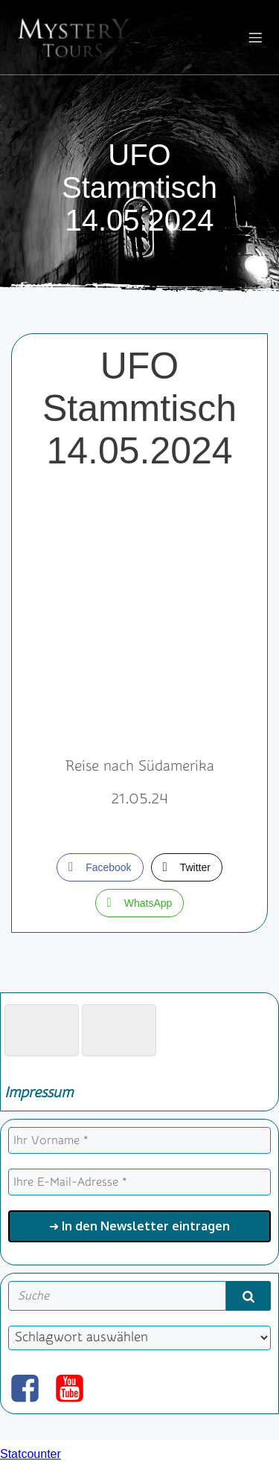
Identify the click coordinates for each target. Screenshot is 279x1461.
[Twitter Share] (186, 867)
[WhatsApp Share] (140, 903)
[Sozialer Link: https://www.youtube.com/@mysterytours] (75, 1389)
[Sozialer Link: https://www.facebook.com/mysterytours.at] (30, 1389)
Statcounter (30, 1454)
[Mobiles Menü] (255, 37)
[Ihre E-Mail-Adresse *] (139, 1182)
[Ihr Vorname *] (139, 1140)
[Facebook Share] (100, 867)
